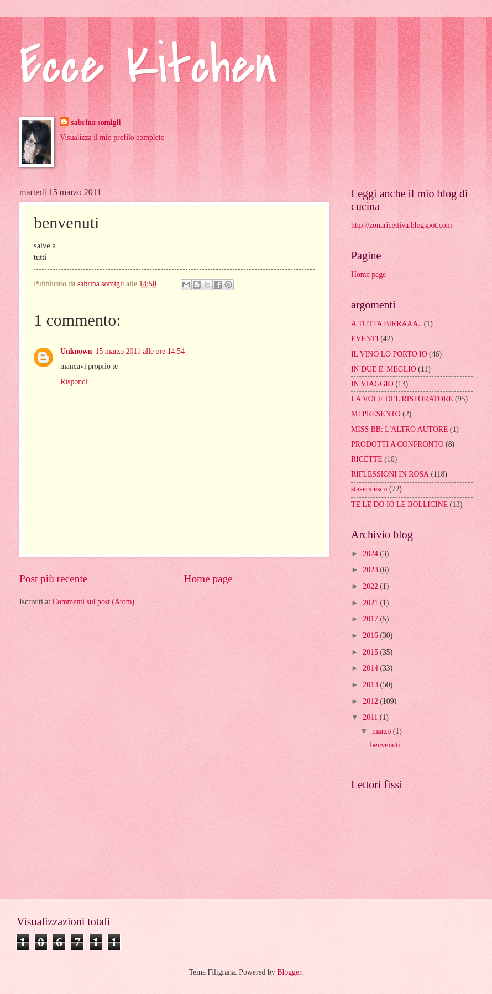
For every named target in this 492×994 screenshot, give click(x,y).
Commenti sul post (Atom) (93, 602)
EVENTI (365, 338)
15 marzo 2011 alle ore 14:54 (140, 351)
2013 (371, 685)
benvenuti (385, 745)
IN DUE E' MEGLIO (383, 369)
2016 (371, 635)
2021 (371, 603)
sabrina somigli (96, 122)
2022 (371, 586)
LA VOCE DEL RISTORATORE (402, 399)
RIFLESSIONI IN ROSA (390, 474)
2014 (371, 668)
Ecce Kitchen (148, 66)
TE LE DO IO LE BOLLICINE (399, 504)
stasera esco (369, 489)
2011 (371, 717)
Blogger (289, 972)
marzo (382, 731)
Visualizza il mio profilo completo (112, 137)
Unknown (76, 351)
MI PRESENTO (376, 414)
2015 (371, 652)
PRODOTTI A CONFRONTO (397, 444)
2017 (371, 619)
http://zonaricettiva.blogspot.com (401, 225)
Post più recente (53, 578)
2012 (371, 701)
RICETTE (367, 459)
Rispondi (74, 382)
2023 (371, 570)
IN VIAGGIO (372, 384)
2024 (371, 554)
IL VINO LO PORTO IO (389, 354)
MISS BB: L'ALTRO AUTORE (399, 429)
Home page (208, 578)
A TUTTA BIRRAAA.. (386, 324)
